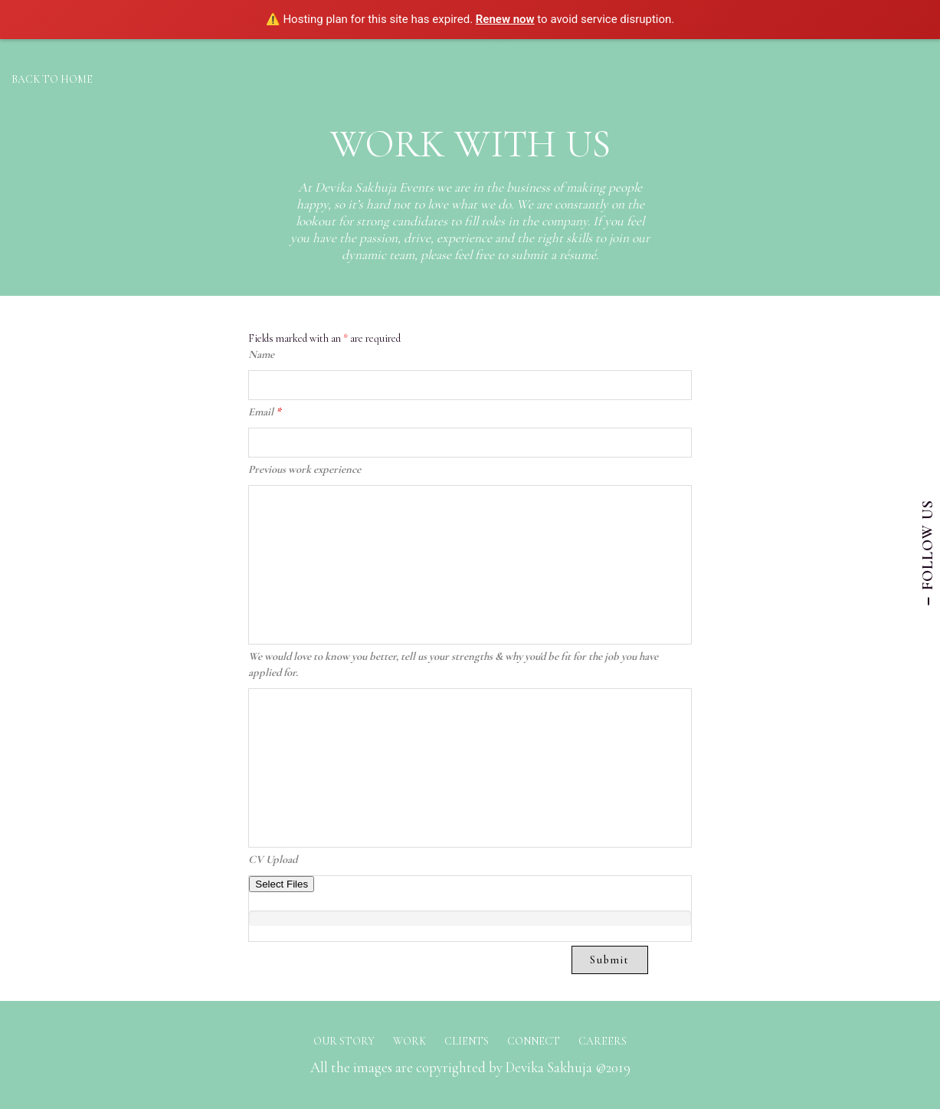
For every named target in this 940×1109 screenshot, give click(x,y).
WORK (409, 1041)
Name (261, 354)
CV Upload (272, 859)
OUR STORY (344, 1041)
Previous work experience (304, 469)
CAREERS (602, 1041)
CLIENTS (466, 1041)
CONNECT (533, 1041)
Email (264, 411)
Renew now (505, 19)
